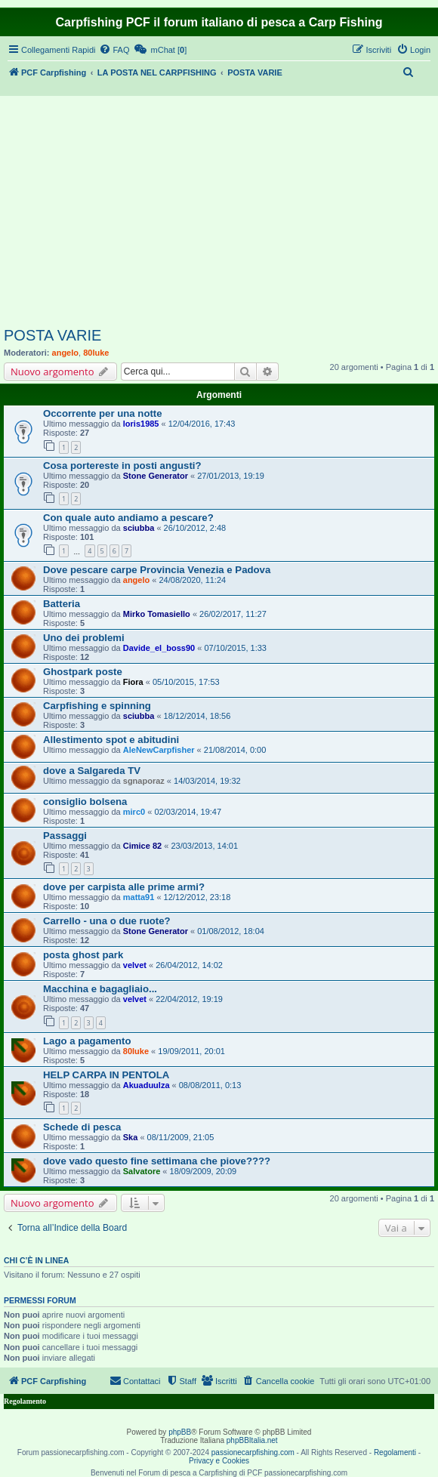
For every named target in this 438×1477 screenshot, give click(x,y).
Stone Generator (155, 475)
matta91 (139, 897)
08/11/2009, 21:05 (180, 1137)
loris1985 (141, 423)
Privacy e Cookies (219, 1461)
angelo (65, 352)
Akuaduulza (146, 1085)
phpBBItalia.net (252, 1440)
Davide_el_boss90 (159, 647)
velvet (135, 965)
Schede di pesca (82, 1127)
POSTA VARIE (52, 335)
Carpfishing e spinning (97, 705)
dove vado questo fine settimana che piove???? (156, 1161)
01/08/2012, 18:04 (230, 931)
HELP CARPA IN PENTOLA (106, 1075)
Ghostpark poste (82, 671)
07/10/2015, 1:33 (235, 647)
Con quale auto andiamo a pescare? (128, 517)
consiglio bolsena (85, 801)
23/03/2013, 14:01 (204, 845)
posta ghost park (83, 955)
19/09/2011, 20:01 (191, 1051)
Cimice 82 (142, 845)
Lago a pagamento (87, 1041)
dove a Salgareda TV (91, 770)
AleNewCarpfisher (159, 749)
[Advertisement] (219, 213)
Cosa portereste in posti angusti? (122, 465)
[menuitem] (114, 50)
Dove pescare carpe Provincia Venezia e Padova (156, 569)
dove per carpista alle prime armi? (124, 887)
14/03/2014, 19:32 (207, 780)
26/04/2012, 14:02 (189, 965)
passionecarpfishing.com (253, 1452)
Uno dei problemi (84, 637)
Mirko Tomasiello (156, 613)
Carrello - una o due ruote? (107, 921)
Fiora (133, 681)
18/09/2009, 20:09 (203, 1171)
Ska (130, 1137)
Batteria (61, 603)
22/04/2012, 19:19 (189, 999)
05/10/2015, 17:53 (186, 681)
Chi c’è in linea (36, 1260)
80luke (96, 352)
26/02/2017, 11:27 (233, 613)
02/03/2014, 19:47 (187, 811)
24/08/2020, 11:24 (192, 579)
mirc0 (134, 811)
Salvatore (142, 1171)
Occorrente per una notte (102, 413)
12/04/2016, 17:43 (202, 423)
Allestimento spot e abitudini (111, 739)
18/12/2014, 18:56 (197, 715)
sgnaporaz (144, 780)
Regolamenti (395, 1452)
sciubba (139, 527)
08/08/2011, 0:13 (210, 1085)
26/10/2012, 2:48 (195, 527)
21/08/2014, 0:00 (235, 749)
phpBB (179, 1432)
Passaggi (65, 835)
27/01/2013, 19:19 (230, 475)
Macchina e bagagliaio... (100, 988)
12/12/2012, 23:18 (197, 897)
